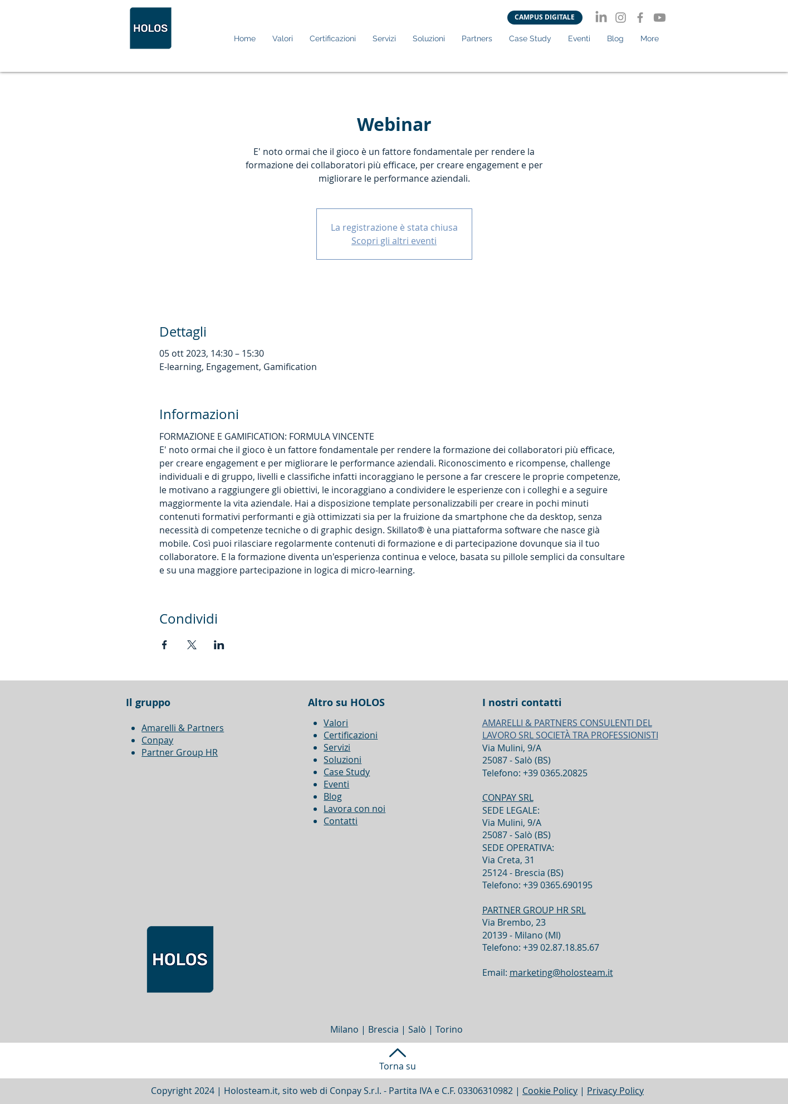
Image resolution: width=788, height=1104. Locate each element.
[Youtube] (660, 18)
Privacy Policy (615, 1090)
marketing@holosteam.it (561, 972)
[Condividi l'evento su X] (192, 644)
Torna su (397, 1066)
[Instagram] (621, 18)
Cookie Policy (549, 1090)
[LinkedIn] (601, 18)
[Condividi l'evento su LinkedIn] (219, 644)
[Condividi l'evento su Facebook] (164, 644)
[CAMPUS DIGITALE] (545, 18)
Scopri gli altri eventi (394, 241)
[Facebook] (640, 18)
